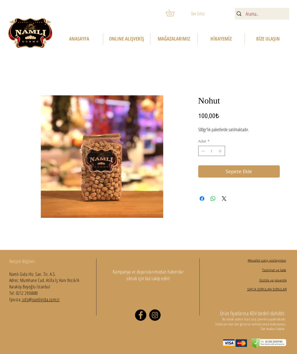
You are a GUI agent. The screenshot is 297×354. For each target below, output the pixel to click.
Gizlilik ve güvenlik (273, 280)
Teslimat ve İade (274, 270)
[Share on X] (224, 198)
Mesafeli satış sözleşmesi (267, 261)
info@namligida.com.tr (40, 299)
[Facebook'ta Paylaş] (201, 198)
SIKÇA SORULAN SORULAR (267, 290)
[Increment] (220, 151)
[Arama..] (261, 14)
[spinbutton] (211, 151)
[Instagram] (155, 315)
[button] (173, 12)
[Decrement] (202, 151)
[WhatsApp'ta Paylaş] (213, 198)
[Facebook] (140, 315)
